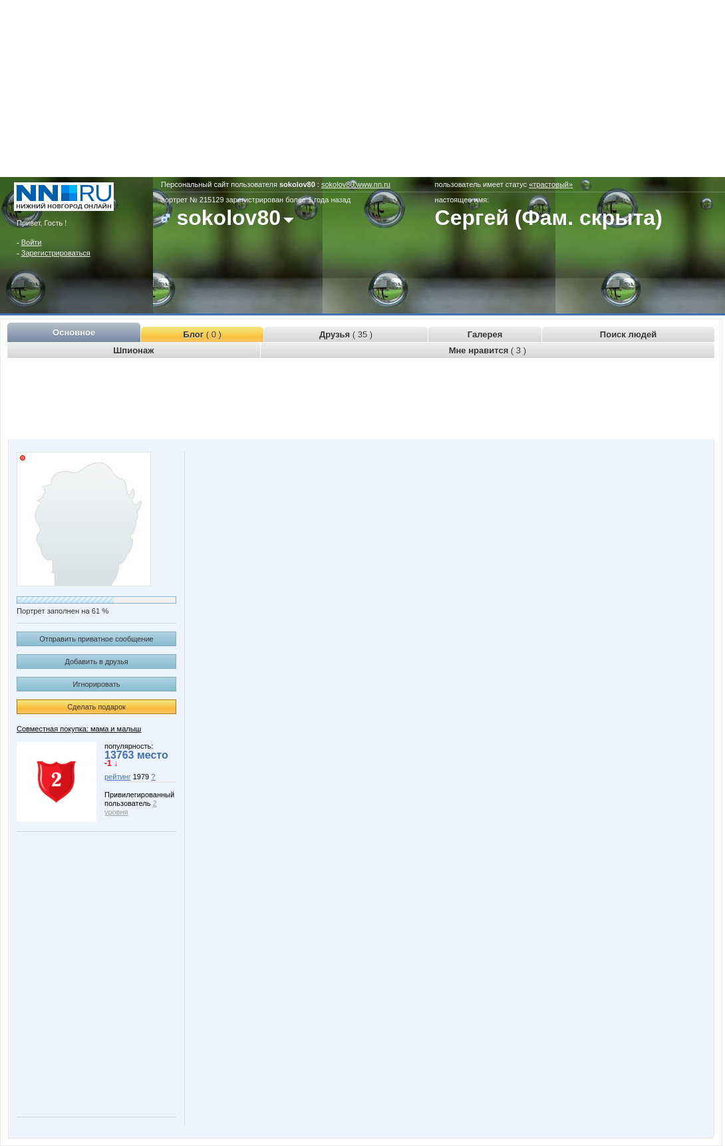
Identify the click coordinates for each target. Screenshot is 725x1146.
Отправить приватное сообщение (96, 639)
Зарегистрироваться (55, 253)
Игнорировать (96, 684)
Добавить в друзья (96, 662)
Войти (31, 242)
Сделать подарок (96, 707)
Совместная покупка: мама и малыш (79, 729)
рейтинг (117, 777)
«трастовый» (551, 184)
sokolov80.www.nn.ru (355, 184)
